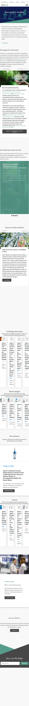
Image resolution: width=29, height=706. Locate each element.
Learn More (7, 280)
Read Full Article (9, 490)
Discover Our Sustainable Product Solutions (14, 131)
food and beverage (19, 93)
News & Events (4, 2)
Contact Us (14, 630)
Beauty (20, 59)
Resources (11, 2)
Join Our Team (9, 597)
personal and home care (13, 92)
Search (24, 663)
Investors (23, 2)
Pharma (4, 60)
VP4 (26, 255)
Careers (17, 2)
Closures (24, 59)
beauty (4, 92)
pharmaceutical (6, 93)
